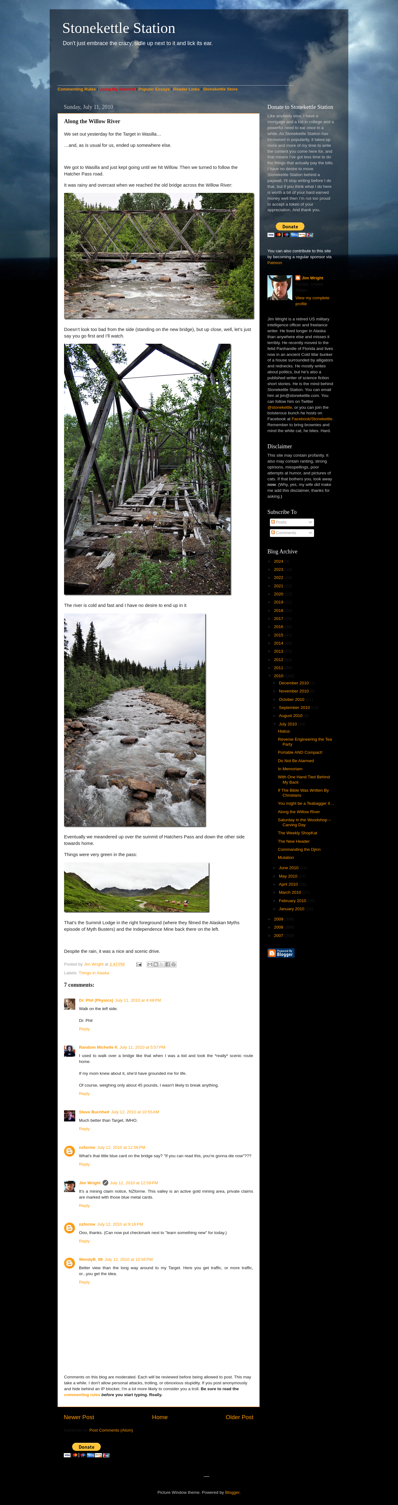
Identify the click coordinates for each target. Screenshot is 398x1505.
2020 (279, 594)
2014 (279, 643)
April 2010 (289, 884)
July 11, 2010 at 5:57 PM (142, 1047)
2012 (279, 659)
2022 (279, 577)
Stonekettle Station (118, 28)
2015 (279, 635)
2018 (279, 610)
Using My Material (117, 89)
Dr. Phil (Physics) (96, 1000)
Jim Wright (90, 1183)
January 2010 (292, 908)
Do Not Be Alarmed (296, 760)
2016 (279, 626)
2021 (279, 586)
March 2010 (290, 892)
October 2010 (292, 699)
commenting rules (82, 1394)
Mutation (286, 857)
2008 (279, 927)
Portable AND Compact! (300, 752)
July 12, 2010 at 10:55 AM (135, 1112)
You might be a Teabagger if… (306, 803)
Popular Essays (154, 89)
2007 (279, 935)
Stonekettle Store (220, 89)
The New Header (294, 841)
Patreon (274, 262)
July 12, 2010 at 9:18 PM (120, 1224)
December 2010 (294, 683)
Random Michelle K (98, 1047)
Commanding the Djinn (299, 849)
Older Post (239, 1417)
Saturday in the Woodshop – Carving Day (304, 822)
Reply (84, 1029)
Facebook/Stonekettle (312, 419)
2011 (279, 667)
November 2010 (294, 691)
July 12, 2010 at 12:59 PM (134, 1183)
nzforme (87, 1147)
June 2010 (289, 867)
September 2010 (295, 707)
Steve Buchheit (94, 1112)
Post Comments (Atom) (111, 1430)
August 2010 (291, 715)
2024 (279, 561)
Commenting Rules (77, 89)
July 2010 (288, 724)
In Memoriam (290, 768)
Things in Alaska (94, 973)
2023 (279, 569)
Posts (279, 522)
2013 (279, 651)
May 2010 (288, 876)
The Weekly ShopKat (297, 833)
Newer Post (79, 1417)
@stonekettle (279, 407)
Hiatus (284, 731)
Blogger (232, 1492)
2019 (279, 602)
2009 (279, 919)
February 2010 (293, 900)
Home (160, 1417)
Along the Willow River (299, 811)
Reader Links (186, 89)
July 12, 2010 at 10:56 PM (128, 1259)
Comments (283, 532)
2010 (279, 675)
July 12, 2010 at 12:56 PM (121, 1147)
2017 (279, 618)
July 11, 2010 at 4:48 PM (138, 1000)
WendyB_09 (91, 1259)
